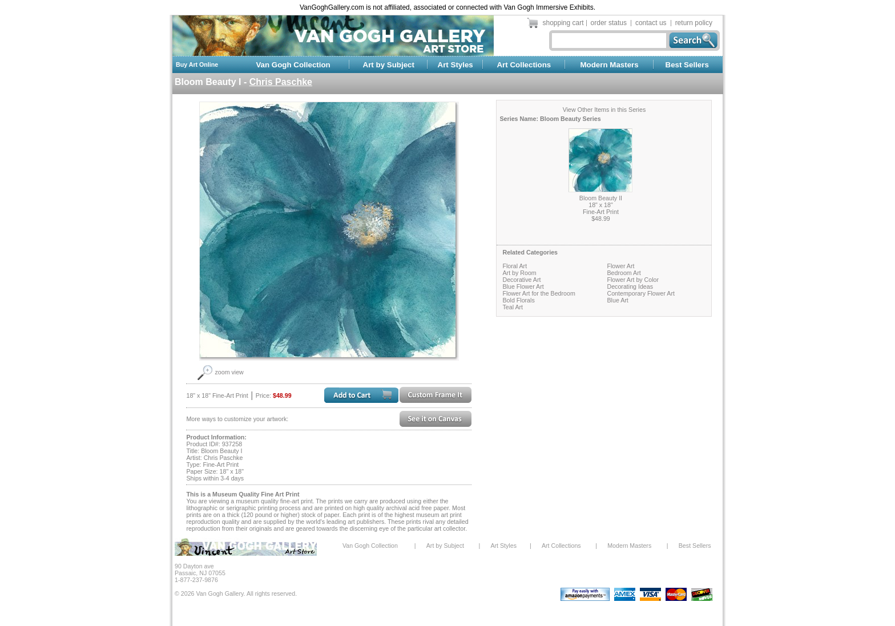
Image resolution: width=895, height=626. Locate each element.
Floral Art (514, 265)
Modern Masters (609, 64)
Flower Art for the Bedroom (538, 293)
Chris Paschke (280, 82)
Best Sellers (687, 64)
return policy (693, 23)
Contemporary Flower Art (640, 293)
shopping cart (563, 23)
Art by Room (519, 272)
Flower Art (620, 265)
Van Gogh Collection (293, 64)
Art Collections (524, 64)
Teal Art (512, 307)
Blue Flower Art (522, 286)
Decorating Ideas (630, 286)
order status (609, 23)
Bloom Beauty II (600, 198)
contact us (651, 23)
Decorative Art (521, 279)
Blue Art (617, 300)
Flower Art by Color (633, 279)
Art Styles (455, 64)
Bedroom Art (623, 272)
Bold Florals (518, 300)
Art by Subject (388, 64)
